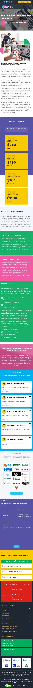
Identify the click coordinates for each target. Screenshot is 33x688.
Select (10, 148)
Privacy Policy (19, 674)
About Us (8, 672)
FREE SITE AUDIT (24, 2)
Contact (12, 674)
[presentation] (14, 542)
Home (5, 22)
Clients (25, 672)
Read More (6, 391)
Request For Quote (16, 672)
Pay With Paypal (20, 675)
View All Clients (16, 493)
